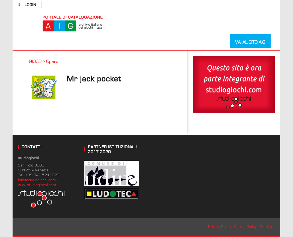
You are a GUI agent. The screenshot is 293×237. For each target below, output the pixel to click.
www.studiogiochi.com (37, 185)
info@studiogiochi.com (37, 180)
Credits (265, 226)
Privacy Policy (219, 226)
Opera (52, 61)
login (30, 5)
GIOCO (35, 61)
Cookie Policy (245, 226)
